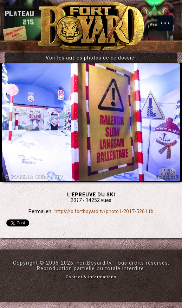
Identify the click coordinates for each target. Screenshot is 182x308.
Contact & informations (91, 277)
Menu (168, 19)
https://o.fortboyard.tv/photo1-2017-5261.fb (104, 211)
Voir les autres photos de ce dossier (91, 58)
